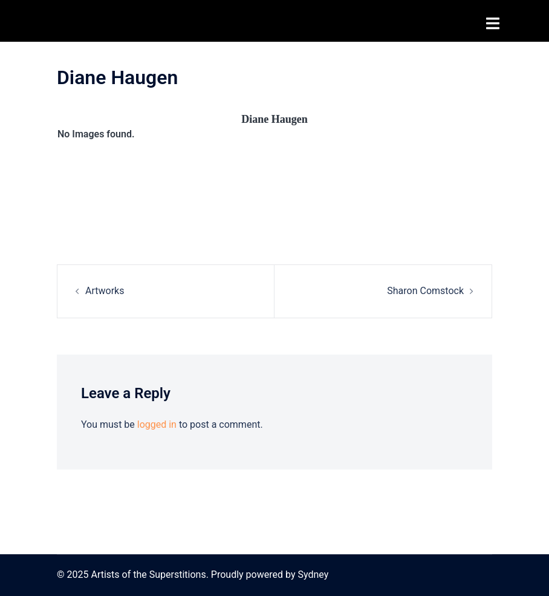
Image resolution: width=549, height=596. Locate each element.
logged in (157, 424)
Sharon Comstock (425, 290)
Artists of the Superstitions (144, 20)
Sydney (312, 574)
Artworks (104, 290)
